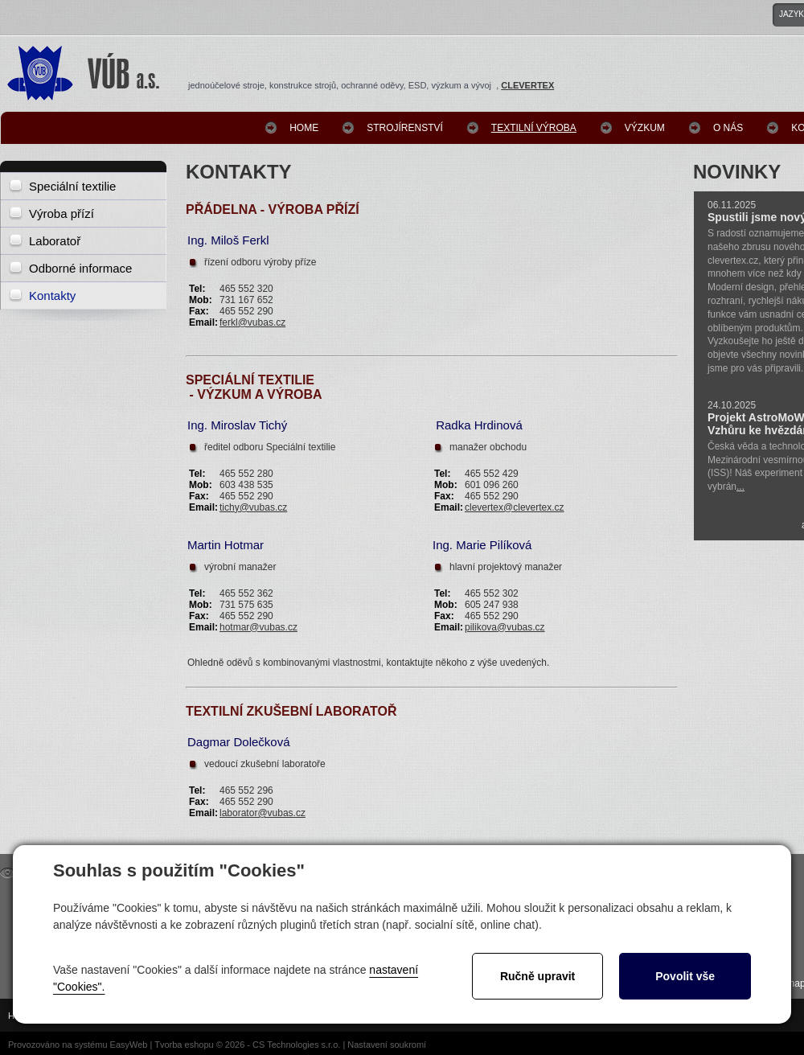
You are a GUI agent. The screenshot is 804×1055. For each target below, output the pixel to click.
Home (303, 127)
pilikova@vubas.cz (505, 627)
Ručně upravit (537, 976)
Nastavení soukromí (386, 1044)
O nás (728, 127)
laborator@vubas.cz (262, 813)
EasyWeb (129, 1044)
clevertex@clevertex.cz (514, 507)
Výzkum (645, 127)
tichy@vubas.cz (253, 507)
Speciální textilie (72, 186)
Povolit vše (685, 976)
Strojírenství (405, 127)
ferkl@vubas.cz (252, 322)
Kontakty (52, 295)
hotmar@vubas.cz (258, 627)
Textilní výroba (533, 127)
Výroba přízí (61, 213)
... (740, 486)
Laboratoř (54, 241)
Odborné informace (80, 268)
